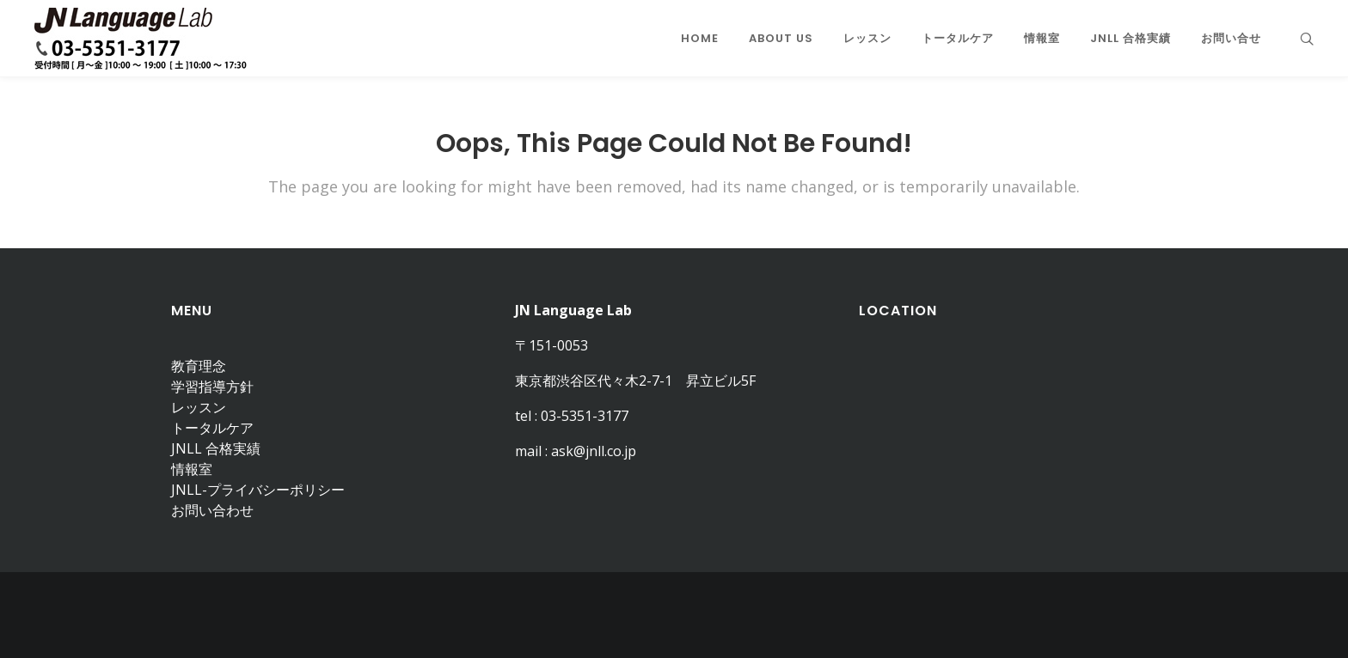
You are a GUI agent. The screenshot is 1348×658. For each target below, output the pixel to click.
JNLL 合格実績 (215, 448)
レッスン (198, 407)
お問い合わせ (212, 510)
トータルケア (212, 427)
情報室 (191, 469)
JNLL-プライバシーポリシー (258, 489)
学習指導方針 (212, 386)
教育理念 (198, 365)
